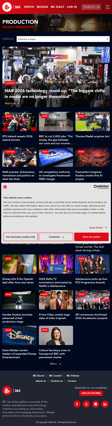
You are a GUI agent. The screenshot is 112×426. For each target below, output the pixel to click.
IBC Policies (72, 375)
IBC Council (55, 375)
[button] (107, 7)
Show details (96, 227)
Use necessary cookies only (20, 237)
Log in (72, 7)
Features (10, 83)
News (8, 116)
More (53, 363)
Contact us (57, 381)
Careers (72, 381)
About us (41, 381)
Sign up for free (91, 393)
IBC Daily (57, 7)
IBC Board (38, 375)
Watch (29, 7)
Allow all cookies (91, 237)
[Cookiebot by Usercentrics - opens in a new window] (96, 187)
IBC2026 (42, 7)
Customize (56, 237)
